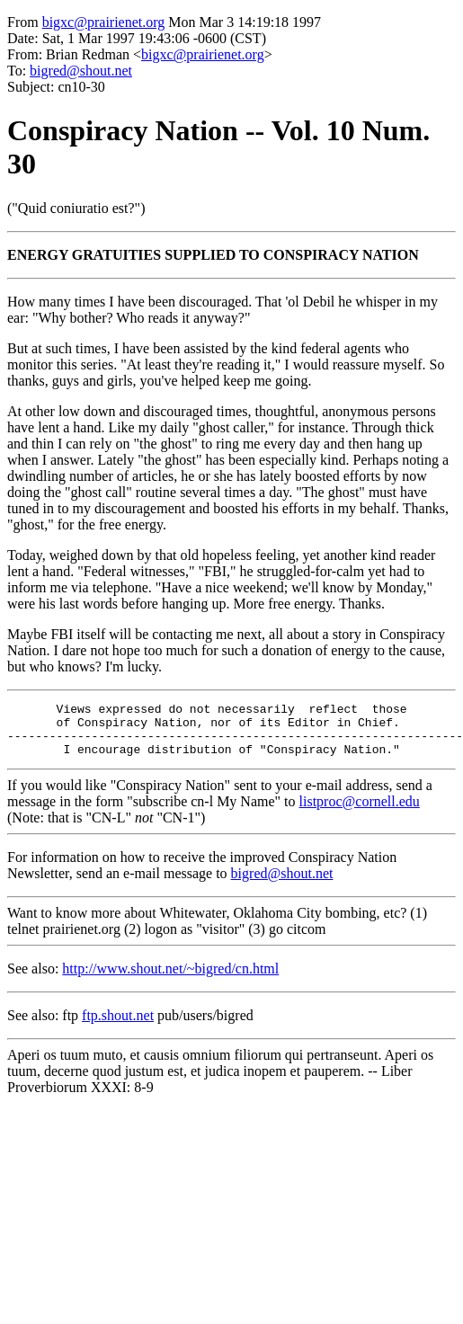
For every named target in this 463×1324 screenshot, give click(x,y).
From (23, 22)
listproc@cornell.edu (359, 812)
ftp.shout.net (118, 1026)
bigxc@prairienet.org (103, 22)
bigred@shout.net (81, 70)
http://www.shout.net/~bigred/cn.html (170, 979)
